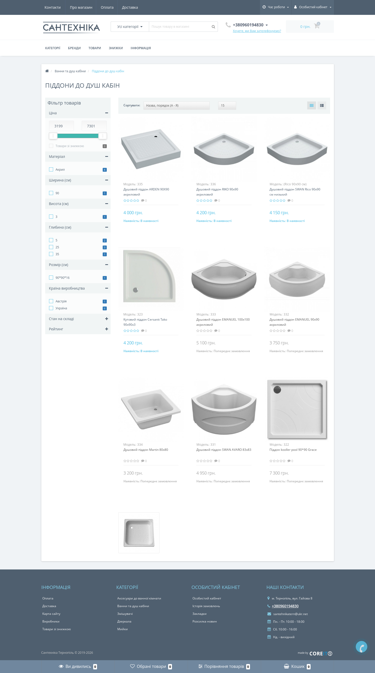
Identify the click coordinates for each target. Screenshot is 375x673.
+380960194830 (283, 606)
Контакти (131, 7)
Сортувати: (131, 105)
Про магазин (56, 7)
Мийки (122, 629)
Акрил (60, 169)
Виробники (51, 621)
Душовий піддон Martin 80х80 (145, 449)
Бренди (74, 48)
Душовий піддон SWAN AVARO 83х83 (223, 449)
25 (57, 247)
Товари (95, 48)
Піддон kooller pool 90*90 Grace (293, 449)
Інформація (141, 48)
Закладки (200, 613)
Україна (61, 308)
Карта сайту (51, 613)
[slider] (53, 135)
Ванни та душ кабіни (133, 606)
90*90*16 (63, 278)
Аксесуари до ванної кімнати (139, 598)
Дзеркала (124, 621)
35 (57, 254)
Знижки (116, 48)
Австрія (61, 301)
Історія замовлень (206, 606)
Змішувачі (125, 613)
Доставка (106, 7)
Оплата (82, 7)
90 (57, 193)
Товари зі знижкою (70, 146)
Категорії (52, 48)
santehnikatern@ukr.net (287, 614)
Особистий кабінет (207, 598)
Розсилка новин (205, 621)
